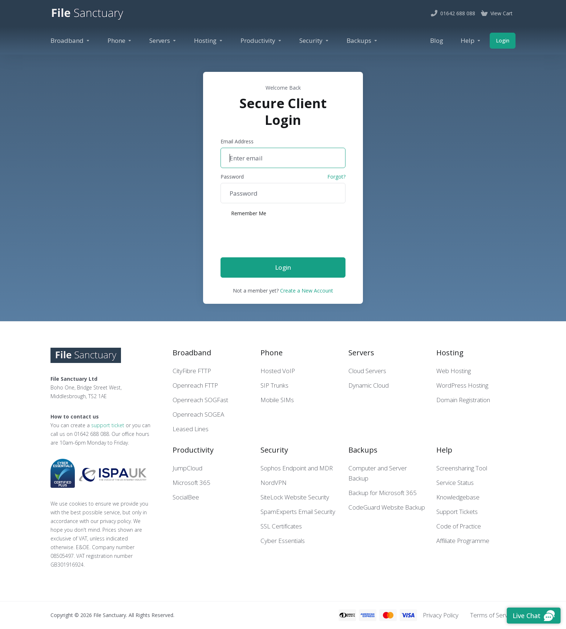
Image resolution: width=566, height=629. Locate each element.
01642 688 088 (91, 433)
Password (232, 176)
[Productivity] (261, 40)
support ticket (107, 425)
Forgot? (336, 176)
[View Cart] (497, 13)
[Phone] (120, 40)
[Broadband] (70, 40)
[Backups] (362, 40)
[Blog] (436, 40)
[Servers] (163, 40)
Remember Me (243, 213)
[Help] (471, 40)
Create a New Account (306, 290)
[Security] (314, 40)
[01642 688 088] (453, 13)
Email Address (237, 141)
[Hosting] (208, 40)
